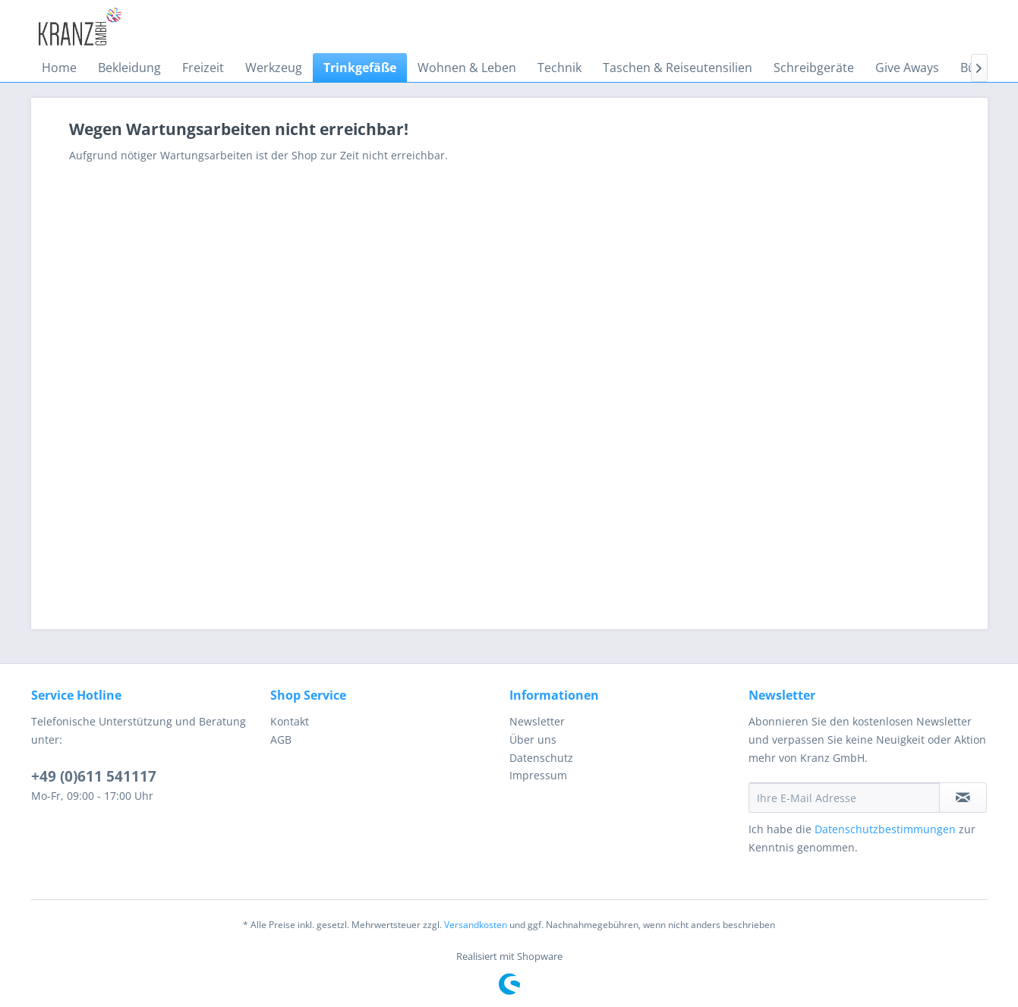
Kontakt (289, 721)
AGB (281, 739)
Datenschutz (541, 758)
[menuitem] (59, 67)
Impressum (538, 775)
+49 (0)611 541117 (93, 776)
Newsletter (537, 721)
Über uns (532, 739)
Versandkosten (475, 924)
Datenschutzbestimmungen (885, 829)
